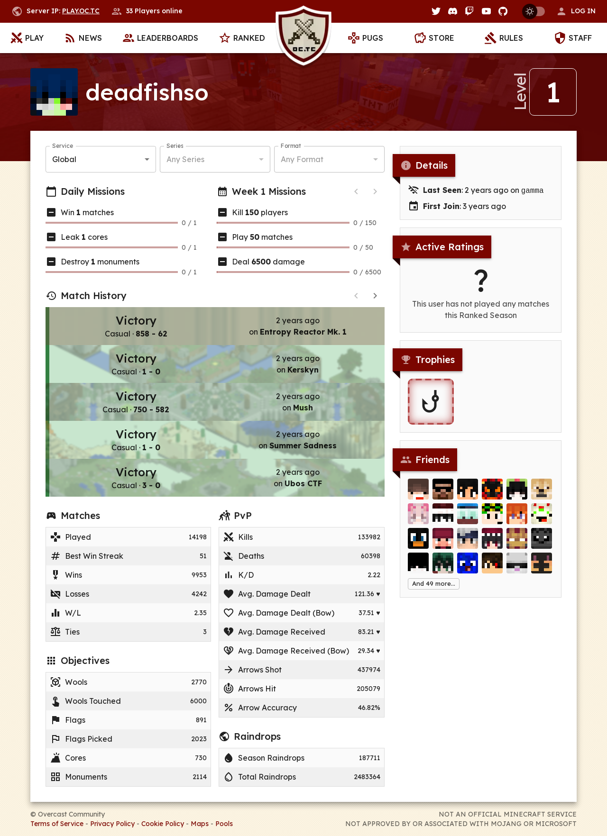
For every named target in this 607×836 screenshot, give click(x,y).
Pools (224, 823)
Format (291, 145)
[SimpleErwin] (516, 568)
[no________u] (516, 519)
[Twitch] (469, 11)
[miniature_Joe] (418, 544)
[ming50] (492, 544)
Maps (200, 823)
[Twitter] (436, 11)
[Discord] (452, 11)
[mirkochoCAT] (467, 544)
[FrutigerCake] (541, 519)
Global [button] (64, 159)
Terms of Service (56, 823)
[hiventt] (541, 544)
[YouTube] (486, 11)
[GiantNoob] (541, 568)
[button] (575, 11)
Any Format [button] (302, 159)
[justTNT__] (418, 494)
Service (62, 145)
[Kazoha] (442, 568)
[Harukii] (467, 494)
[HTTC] (442, 544)
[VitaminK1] (492, 519)
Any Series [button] (185, 159)
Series (174, 145)
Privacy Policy (112, 823)
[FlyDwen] (516, 544)
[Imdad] (442, 494)
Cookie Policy (162, 823)
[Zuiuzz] (467, 568)
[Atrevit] (418, 568)
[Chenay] (541, 494)
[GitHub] (503, 11)
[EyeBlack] (492, 568)
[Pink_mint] (418, 519)
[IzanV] (492, 494)
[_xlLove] (442, 519)
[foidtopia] (516, 494)
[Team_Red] (467, 519)
